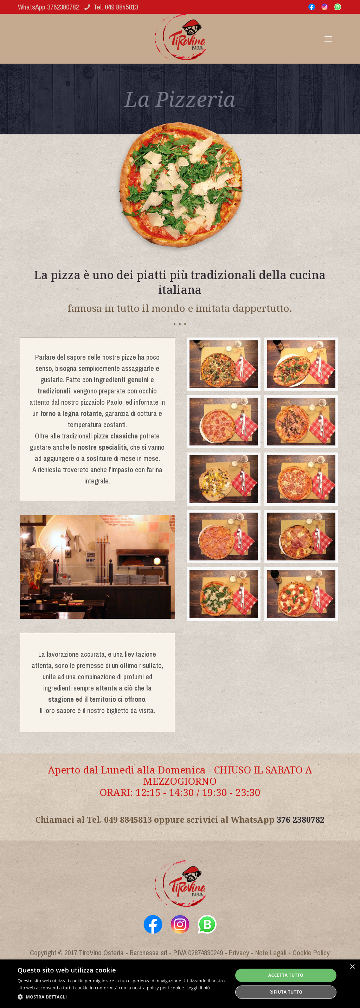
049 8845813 (128, 819)
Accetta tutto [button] (285, 975)
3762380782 (63, 7)
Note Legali (271, 952)
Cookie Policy (311, 952)
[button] (122, 997)
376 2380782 (300, 819)
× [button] (352, 967)
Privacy (239, 952)
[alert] (180, 983)
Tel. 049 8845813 (116, 7)
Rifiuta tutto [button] (286, 992)
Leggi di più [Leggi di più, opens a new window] (198, 988)
